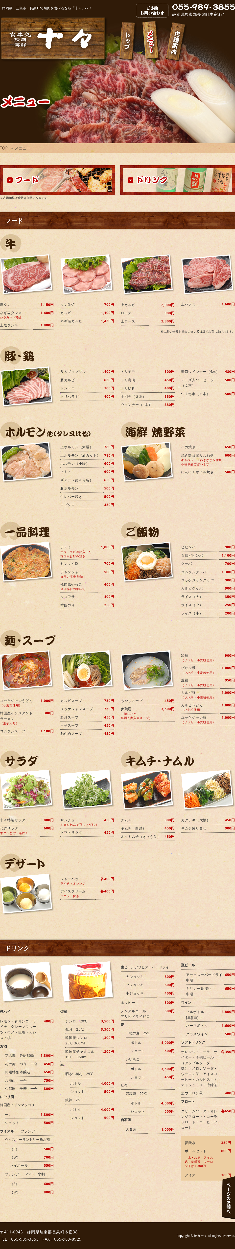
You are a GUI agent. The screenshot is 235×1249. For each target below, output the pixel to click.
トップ (128, 41)
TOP (4, 148)
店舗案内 (176, 42)
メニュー (151, 41)
